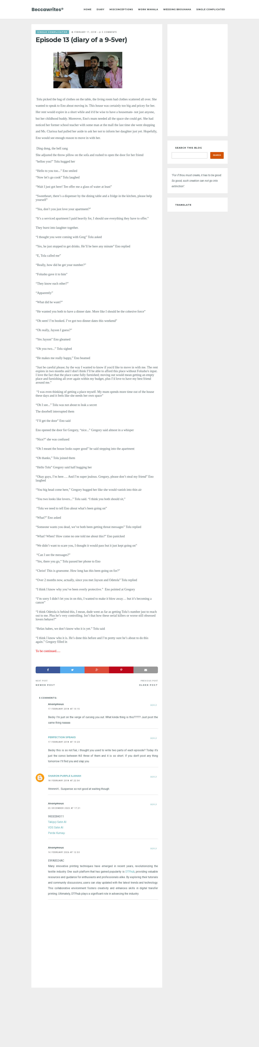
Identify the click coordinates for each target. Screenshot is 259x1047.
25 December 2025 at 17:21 (64, 808)
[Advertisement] (96, 1017)
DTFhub (130, 871)
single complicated (52, 32)
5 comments (109, 32)
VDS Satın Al (55, 827)
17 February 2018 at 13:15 (64, 709)
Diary (100, 9)
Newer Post (45, 685)
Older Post (148, 685)
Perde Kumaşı (56, 833)
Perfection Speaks (62, 737)
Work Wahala (148, 9)
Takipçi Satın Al (57, 822)
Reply (154, 705)
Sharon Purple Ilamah (64, 775)
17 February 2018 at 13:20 (64, 742)
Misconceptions (121, 9)
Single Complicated (210, 9)
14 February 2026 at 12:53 (64, 852)
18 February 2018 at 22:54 (64, 780)
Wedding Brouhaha (177, 9)
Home (87, 9)
